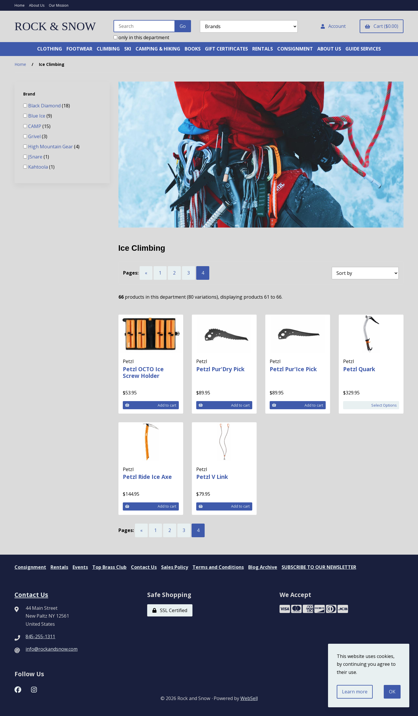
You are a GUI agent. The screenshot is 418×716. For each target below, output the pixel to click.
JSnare (36, 157)
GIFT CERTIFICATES (226, 49)
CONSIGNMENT (295, 49)
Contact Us (144, 567)
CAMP (35, 126)
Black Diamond (45, 105)
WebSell (249, 698)
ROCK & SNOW (55, 26)
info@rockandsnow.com (52, 649)
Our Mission (59, 5)
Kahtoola (38, 167)
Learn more (354, 691)
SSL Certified (169, 610)
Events (80, 567)
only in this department (141, 37)
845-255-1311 (40, 636)
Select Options (384, 405)
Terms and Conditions (218, 567)
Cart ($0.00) (381, 26)
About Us (36, 5)
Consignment (30, 567)
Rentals (59, 567)
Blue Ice (37, 116)
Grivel (35, 136)
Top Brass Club (109, 567)
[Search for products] (144, 26)
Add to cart (150, 405)
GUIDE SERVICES (363, 49)
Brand (29, 94)
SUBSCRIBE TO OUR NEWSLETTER (319, 567)
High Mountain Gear (51, 146)
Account (333, 26)
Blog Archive (262, 567)
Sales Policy (174, 567)
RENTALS (262, 49)
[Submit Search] (182, 26)
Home (20, 5)
